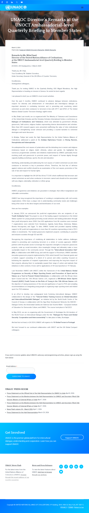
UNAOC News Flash (13, 465)
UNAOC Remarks (50, 50)
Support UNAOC (71, 437)
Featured (22, 50)
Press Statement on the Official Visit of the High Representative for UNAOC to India (36, 393)
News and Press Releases (42, 465)
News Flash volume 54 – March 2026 (20, 409)
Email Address (11, 366)
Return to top (79, 507)
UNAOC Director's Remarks (35, 50)
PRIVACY (63, 507)
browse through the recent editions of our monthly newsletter (17, 477)
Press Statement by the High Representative (22, 412)
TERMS (70, 507)
